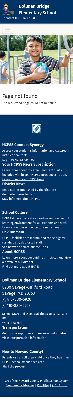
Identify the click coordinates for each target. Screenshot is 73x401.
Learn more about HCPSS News (23, 179)
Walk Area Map (12, 323)
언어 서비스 (60, 385)
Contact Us (11, 18)
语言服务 (43, 385)
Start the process (14, 366)
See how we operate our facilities (25, 247)
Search (25, 18)
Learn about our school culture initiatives (30, 227)
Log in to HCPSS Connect (18, 159)
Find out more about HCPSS (21, 266)
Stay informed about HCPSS (21, 199)
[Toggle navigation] (7, 29)
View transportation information (24, 338)
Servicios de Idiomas (20, 385)
